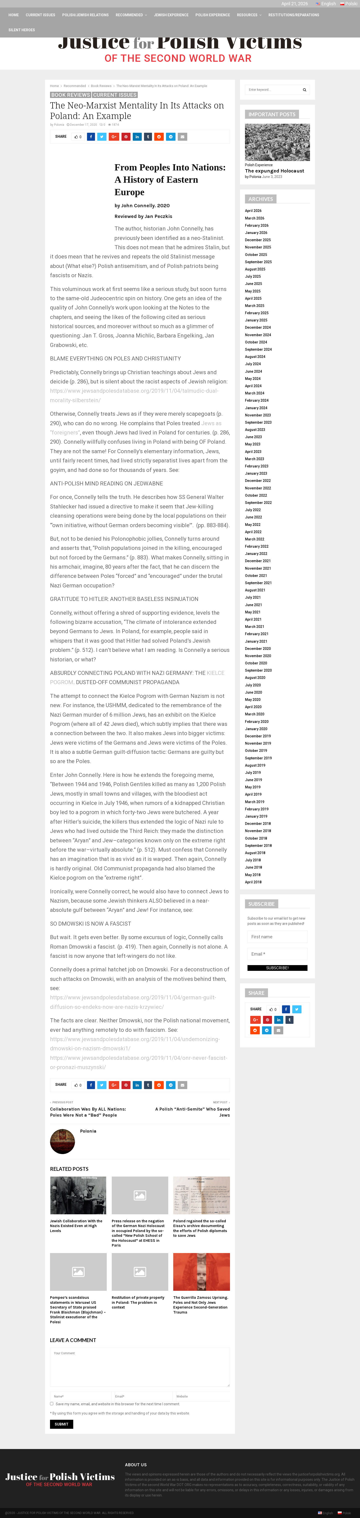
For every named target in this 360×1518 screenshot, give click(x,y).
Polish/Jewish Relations (85, 15)
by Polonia (253, 177)
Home (13, 15)
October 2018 (256, 838)
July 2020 (253, 685)
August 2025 (255, 269)
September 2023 (258, 422)
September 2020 (258, 670)
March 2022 (254, 539)
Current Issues (40, 15)
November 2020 (258, 656)
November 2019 (258, 743)
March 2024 (254, 393)
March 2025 (254, 306)
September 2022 (258, 503)
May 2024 (252, 379)
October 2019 (256, 751)
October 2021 (256, 576)
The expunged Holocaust (274, 171)
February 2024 (256, 400)
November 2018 (258, 831)
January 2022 (256, 554)
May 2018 (252, 875)
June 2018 (253, 867)
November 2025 (258, 247)
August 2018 (255, 853)
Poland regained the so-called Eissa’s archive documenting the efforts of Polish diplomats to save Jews (200, 1228)
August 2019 (255, 765)
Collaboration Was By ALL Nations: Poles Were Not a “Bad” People (88, 1112)
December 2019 (258, 736)
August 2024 (255, 357)
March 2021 (254, 627)
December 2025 (258, 240)
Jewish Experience (171, 15)
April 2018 (253, 882)
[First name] (278, 937)
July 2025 (253, 276)
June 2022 (253, 517)
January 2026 (256, 233)
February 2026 (256, 225)
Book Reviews (70, 95)
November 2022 (258, 488)
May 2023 (252, 444)
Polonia (59, 124)
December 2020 (258, 649)
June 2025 (253, 284)
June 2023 (253, 437)
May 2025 (252, 291)
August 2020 (255, 678)
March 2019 (254, 802)
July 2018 (253, 860)
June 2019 (253, 780)
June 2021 (253, 605)
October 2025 (256, 255)
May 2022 (252, 525)
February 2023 (256, 466)
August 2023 (255, 430)
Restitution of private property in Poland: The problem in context (138, 1302)
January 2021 (256, 641)
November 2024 (258, 335)
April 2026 (253, 211)
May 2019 (252, 787)
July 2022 (253, 510)
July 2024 (253, 364)
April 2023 (253, 452)
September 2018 (258, 846)
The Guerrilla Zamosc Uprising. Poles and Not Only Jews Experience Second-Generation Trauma (200, 1305)
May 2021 (252, 612)
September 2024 (258, 349)
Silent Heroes (21, 30)
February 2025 (256, 313)
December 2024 (258, 327)
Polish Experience (213, 15)
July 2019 (253, 773)
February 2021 (256, 634)
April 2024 (253, 386)
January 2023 (256, 473)
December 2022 (258, 481)
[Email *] (278, 954)
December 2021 (258, 561)
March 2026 (254, 218)
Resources (247, 15)
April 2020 (253, 707)
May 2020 (252, 700)
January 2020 (256, 729)
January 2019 (256, 816)
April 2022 (253, 532)
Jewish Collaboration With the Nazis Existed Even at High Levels (76, 1226)
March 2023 (254, 459)
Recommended (129, 15)
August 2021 (255, 590)
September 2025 (258, 262)
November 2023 (258, 415)
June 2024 (253, 371)
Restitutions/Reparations (293, 15)
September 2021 (258, 583)
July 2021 (253, 597)
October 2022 (256, 495)
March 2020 (254, 714)
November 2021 (258, 568)
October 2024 (256, 342)
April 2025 (253, 298)
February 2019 (256, 809)
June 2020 (253, 692)
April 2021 (253, 619)
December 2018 (258, 824)
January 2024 (256, 408)
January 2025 (256, 320)
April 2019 (253, 794)
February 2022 (256, 546)
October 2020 (256, 663)
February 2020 (256, 722)
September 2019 (258, 758)
